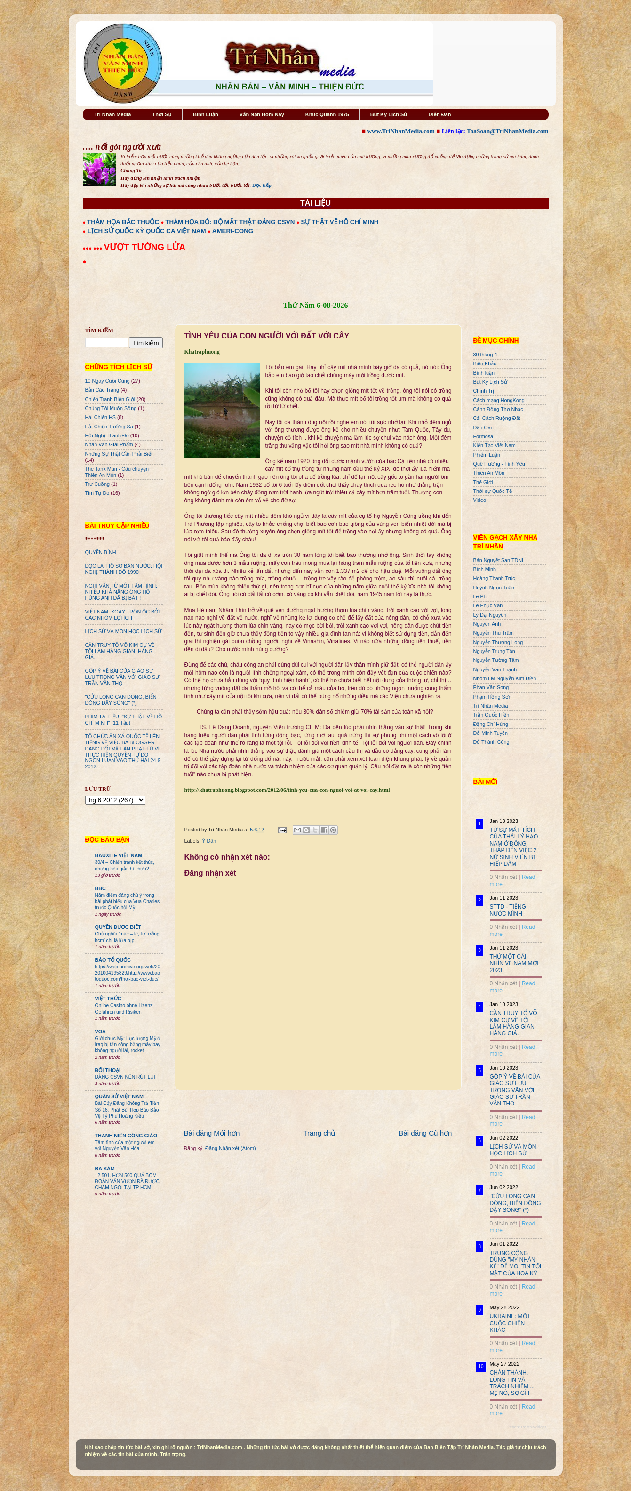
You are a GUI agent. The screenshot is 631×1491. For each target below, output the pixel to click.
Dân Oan (483, 427)
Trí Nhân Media (112, 114)
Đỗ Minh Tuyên (490, 733)
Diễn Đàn (440, 114)
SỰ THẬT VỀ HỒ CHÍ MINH (340, 222)
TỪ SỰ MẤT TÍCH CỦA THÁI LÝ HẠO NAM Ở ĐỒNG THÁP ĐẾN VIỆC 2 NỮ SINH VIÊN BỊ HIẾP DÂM (514, 847)
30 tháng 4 (485, 354)
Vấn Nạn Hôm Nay (262, 114)
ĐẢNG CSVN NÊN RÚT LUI (125, 1077)
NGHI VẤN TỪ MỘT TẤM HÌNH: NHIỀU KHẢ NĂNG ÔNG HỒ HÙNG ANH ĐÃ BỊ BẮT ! (121, 592)
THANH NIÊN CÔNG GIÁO (126, 1135)
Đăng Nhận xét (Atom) (230, 1148)
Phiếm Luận (487, 455)
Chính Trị (483, 391)
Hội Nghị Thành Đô (107, 435)
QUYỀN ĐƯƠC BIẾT (118, 927)
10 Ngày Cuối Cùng (107, 381)
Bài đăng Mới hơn (212, 1133)
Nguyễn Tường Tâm (496, 660)
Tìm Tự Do (97, 493)
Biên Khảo (485, 363)
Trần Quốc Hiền (491, 714)
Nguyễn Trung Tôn (494, 651)
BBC (100, 888)
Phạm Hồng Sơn (492, 697)
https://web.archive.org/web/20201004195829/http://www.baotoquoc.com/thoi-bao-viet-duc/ (127, 973)
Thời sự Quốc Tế (492, 491)
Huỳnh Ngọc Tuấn (493, 587)
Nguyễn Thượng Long (498, 642)
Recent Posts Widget (526, 1427)
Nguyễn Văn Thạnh (495, 669)
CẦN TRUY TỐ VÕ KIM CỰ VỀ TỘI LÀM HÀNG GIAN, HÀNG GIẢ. (120, 651)
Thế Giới (483, 482)
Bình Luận (205, 114)
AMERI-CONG (232, 230)
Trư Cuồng (97, 484)
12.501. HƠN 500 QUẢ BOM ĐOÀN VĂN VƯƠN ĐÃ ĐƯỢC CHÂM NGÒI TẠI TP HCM (127, 1182)
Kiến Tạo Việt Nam (494, 445)
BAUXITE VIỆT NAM (119, 855)
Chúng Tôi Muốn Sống (111, 408)
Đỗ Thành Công (491, 742)
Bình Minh (484, 569)
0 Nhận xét (503, 877)
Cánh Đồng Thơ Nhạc (498, 409)
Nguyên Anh (487, 624)
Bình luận (484, 373)
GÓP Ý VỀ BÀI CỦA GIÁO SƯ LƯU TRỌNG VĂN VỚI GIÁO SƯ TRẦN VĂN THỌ (122, 677)
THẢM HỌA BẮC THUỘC (123, 222)
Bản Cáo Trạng (102, 390)
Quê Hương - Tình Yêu (499, 464)
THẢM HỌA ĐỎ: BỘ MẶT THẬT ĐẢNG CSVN (230, 222)
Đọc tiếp (262, 185)
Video (479, 500)
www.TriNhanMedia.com (400, 131)
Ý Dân (209, 841)
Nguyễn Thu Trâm (493, 633)
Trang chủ (319, 1133)
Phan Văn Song (491, 687)
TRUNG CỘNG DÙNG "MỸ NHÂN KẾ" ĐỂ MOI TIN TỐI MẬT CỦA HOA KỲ (516, 1263)
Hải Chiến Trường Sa (109, 426)
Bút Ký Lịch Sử (388, 114)
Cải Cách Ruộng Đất (496, 418)
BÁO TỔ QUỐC (113, 960)
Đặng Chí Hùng (490, 724)
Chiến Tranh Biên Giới (110, 399)
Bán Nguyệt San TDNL (499, 560)
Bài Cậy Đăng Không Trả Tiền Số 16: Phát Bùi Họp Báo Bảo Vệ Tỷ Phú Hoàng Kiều (127, 1110)
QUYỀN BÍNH (100, 552)
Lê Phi (480, 596)
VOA (100, 1031)
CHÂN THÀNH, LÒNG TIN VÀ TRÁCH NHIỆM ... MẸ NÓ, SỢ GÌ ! (512, 1383)
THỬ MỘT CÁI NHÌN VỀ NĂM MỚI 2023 (514, 963)
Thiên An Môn (489, 473)
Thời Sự (162, 114)
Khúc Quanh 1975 (327, 114)
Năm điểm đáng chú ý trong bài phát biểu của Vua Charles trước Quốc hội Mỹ (127, 902)
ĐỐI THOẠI (108, 1070)
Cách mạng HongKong (499, 400)
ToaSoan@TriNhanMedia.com (507, 131)
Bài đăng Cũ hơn (425, 1133)
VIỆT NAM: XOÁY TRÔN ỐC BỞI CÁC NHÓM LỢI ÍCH (122, 615)
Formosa (483, 436)
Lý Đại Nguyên (490, 615)
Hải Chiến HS (100, 417)
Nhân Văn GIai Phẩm (109, 444)
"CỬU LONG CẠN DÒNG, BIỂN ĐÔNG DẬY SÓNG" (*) (121, 700)
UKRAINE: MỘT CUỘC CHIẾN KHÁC (510, 1323)
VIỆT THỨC (108, 998)
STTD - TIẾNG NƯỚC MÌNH (508, 910)
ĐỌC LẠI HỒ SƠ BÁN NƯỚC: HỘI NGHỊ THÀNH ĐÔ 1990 (123, 569)
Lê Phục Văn (488, 605)
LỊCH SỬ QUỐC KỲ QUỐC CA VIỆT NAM (147, 230)
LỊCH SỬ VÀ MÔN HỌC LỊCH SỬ (123, 631)
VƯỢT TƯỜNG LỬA (144, 247)
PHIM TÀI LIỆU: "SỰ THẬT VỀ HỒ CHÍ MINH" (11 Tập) (123, 719)
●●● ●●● (93, 248)
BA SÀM (105, 1168)
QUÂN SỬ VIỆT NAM (119, 1096)
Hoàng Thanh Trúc (494, 578)
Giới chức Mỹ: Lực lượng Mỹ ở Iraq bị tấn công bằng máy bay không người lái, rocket (127, 1045)
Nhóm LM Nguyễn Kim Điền (504, 678)
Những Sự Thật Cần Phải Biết (118, 454)
